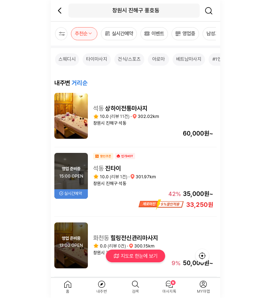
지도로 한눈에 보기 (135, 256)
